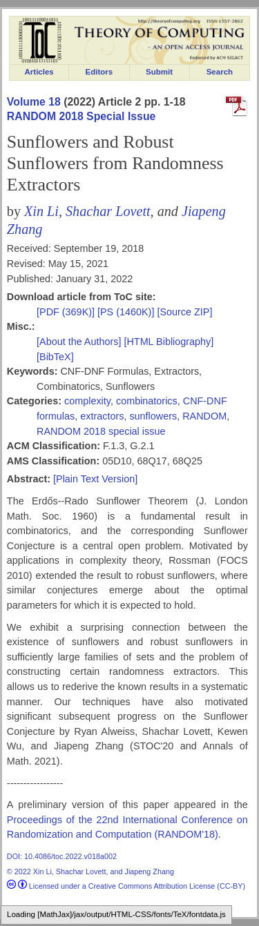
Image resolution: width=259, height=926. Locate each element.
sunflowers (153, 416)
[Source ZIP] (184, 311)
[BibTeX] (55, 356)
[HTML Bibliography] (168, 341)
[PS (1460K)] (127, 311)
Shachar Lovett (108, 211)
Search (220, 72)
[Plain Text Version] (95, 478)
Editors (99, 72)
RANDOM (204, 416)
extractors (102, 416)
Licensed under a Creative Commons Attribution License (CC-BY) (126, 886)
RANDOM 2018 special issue (101, 431)
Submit (159, 72)
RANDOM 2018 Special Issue (81, 116)
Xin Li (41, 211)
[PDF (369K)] (67, 311)
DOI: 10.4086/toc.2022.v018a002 (62, 856)
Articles (39, 72)
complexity (87, 400)
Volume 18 (34, 102)
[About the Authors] (80, 341)
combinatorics (147, 400)
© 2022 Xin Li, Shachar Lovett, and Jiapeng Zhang (90, 871)
